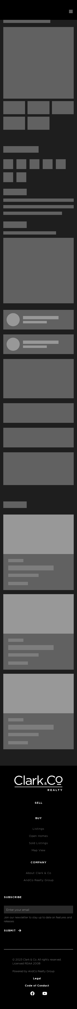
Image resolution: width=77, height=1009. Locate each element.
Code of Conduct (37, 985)
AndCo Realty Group (39, 880)
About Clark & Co (38, 873)
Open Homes (38, 836)
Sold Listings (38, 843)
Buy (38, 818)
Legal (37, 978)
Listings (38, 828)
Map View (39, 850)
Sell (39, 802)
